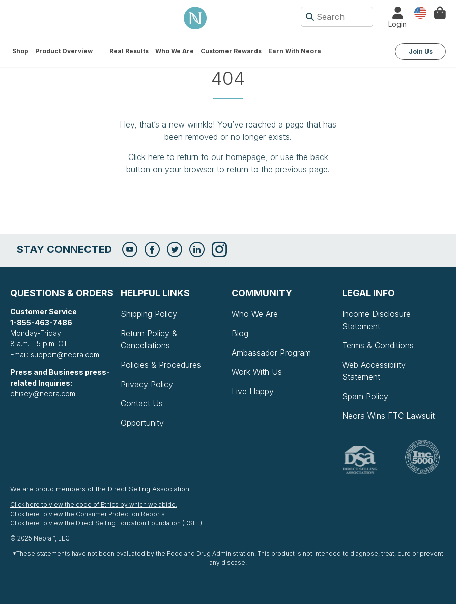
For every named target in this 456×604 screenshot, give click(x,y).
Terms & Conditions (378, 345)
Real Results (129, 51)
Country (420, 12)
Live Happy (253, 391)
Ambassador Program (271, 352)
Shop (20, 51)
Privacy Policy (147, 384)
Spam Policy (365, 396)
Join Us (421, 51)
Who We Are (174, 51)
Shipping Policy (149, 314)
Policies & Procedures (161, 365)
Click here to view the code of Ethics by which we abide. (93, 504)
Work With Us (257, 372)
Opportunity (142, 423)
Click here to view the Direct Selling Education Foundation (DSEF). (107, 523)
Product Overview (64, 51)
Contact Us (142, 403)
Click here (146, 157)
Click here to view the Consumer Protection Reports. (88, 514)
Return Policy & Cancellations (149, 339)
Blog (240, 333)
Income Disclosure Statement (376, 320)
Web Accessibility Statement (374, 371)
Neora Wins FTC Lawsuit (388, 415)
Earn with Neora (294, 51)
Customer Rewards (231, 51)
